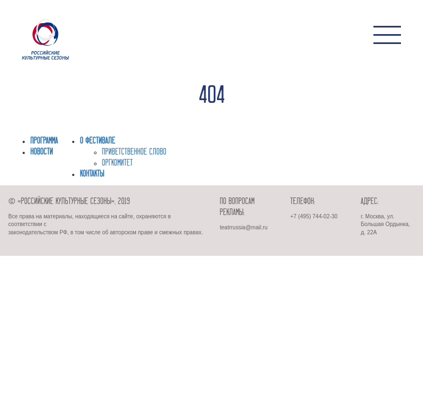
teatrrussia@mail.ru (244, 227)
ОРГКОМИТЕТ (117, 163)
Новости (41, 152)
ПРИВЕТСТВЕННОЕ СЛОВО (134, 152)
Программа (44, 141)
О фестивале (97, 141)
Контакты (92, 174)
